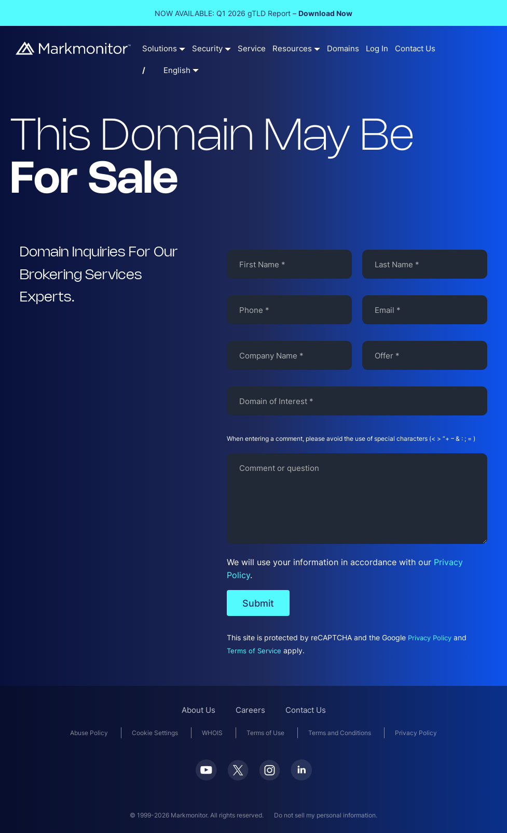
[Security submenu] (228, 49)
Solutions (159, 48)
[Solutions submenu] (182, 49)
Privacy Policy (429, 638)
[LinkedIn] (301, 777)
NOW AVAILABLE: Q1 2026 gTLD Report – (253, 13)
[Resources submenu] (317, 49)
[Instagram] (269, 777)
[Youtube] (206, 777)
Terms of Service (254, 651)
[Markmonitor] (74, 51)
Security (207, 48)
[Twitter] (238, 777)
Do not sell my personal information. (325, 815)
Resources (292, 48)
